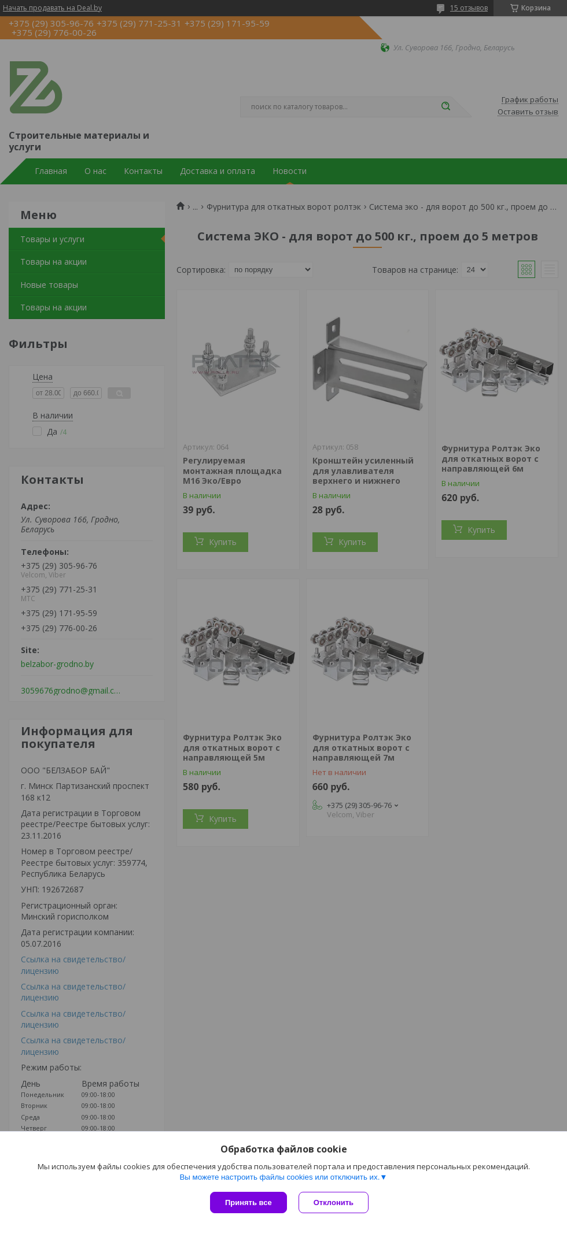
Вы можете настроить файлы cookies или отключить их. (279, 1177)
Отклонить (334, 1202)
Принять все (248, 1202)
